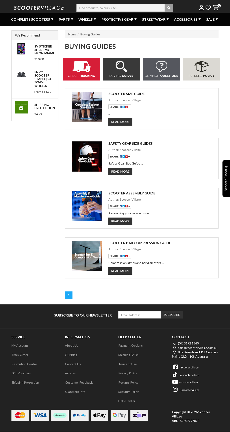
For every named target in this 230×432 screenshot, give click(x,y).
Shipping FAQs (128, 355)
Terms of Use (127, 364)
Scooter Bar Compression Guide (139, 243)
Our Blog (71, 355)
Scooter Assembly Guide (131, 193)
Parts (66, 19)
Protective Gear (120, 19)
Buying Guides (90, 34)
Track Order (19, 355)
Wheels (87, 19)
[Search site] (169, 8)
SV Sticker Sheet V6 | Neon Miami (44, 49)
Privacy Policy (127, 373)
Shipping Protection (44, 106)
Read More (120, 122)
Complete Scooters (32, 19)
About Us (71, 345)
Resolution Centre (24, 364)
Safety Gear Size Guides (130, 143)
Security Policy (128, 392)
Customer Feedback (79, 382)
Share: (120, 106)
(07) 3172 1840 (185, 343)
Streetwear (156, 19)
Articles (70, 373)
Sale (212, 19)
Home (72, 34)
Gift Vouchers (21, 373)
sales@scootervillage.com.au (194, 348)
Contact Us (73, 364)
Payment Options (130, 345)
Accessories (188, 19)
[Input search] (124, 8)
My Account (19, 345)
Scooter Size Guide (126, 94)
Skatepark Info (75, 392)
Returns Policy (128, 382)
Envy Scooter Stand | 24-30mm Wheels (43, 79)
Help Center (126, 401)
